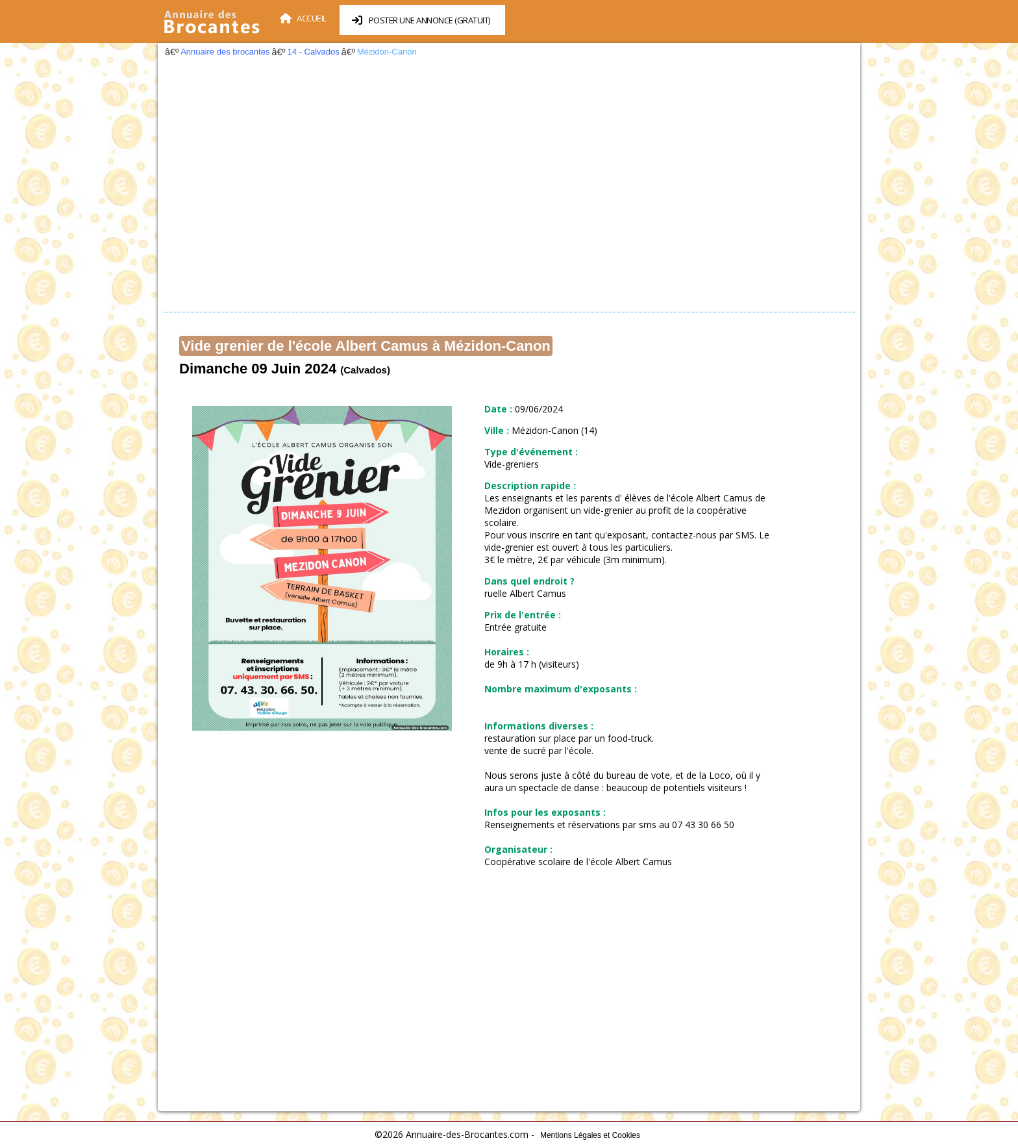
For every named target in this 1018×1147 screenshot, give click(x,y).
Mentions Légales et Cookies (590, 1135)
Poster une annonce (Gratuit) (421, 20)
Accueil (303, 18)
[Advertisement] (509, 188)
